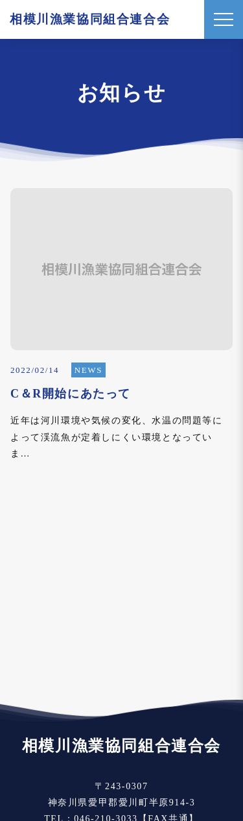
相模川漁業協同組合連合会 (90, 19)
